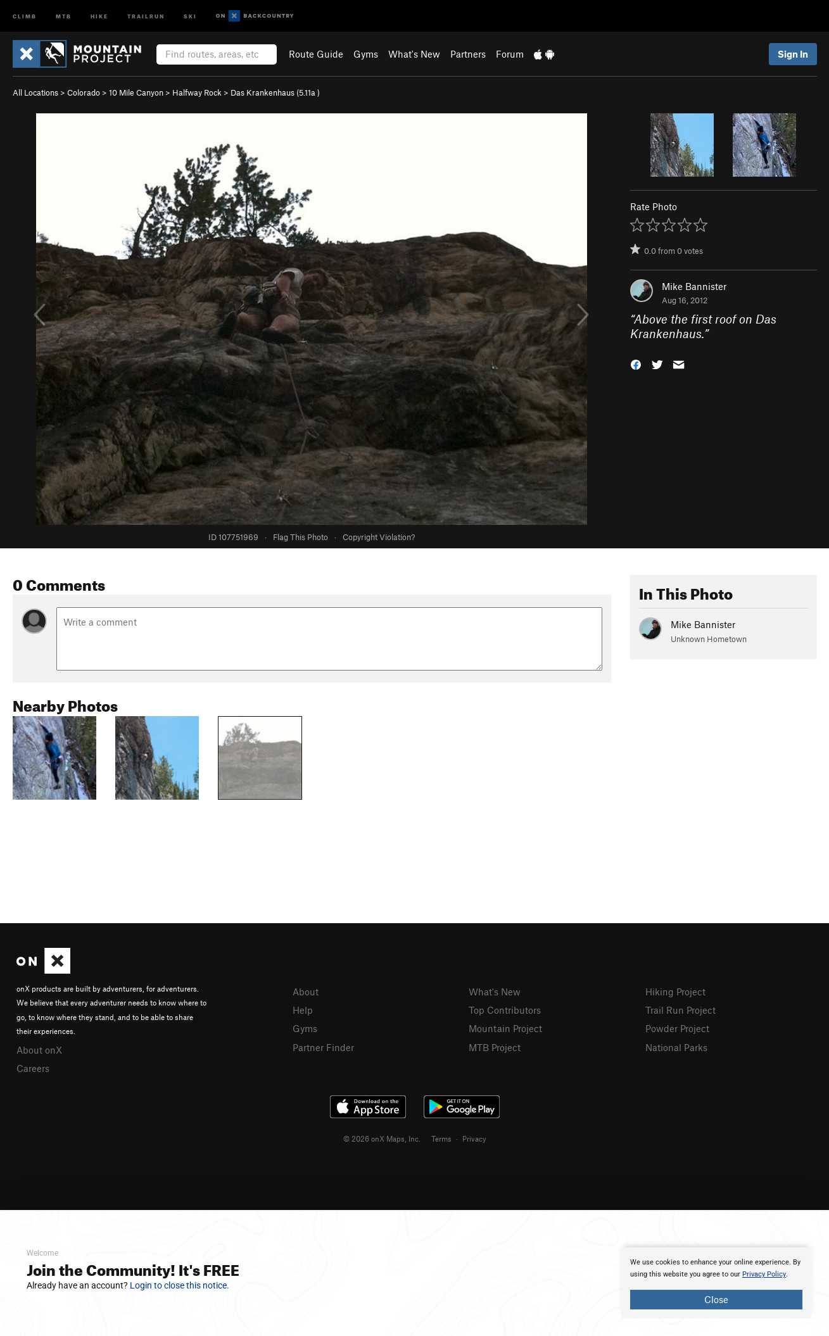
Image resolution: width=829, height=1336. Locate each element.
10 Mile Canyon (136, 92)
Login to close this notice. (179, 1285)
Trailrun (146, 15)
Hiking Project (675, 991)
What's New (414, 54)
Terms (441, 1138)
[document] (716, 1282)
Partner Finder (323, 1047)
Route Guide (316, 54)
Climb (25, 15)
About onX (39, 1050)
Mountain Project (505, 1028)
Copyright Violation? (379, 537)
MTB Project (495, 1047)
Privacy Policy (764, 1274)
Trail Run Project (680, 1010)
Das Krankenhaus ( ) (275, 92)
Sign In (793, 54)
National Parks (676, 1047)
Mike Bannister (694, 286)
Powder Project (677, 1028)
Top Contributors (505, 1010)
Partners (468, 54)
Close (716, 1299)
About (306, 991)
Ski (190, 15)
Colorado (83, 92)
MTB (64, 15)
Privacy (474, 1138)
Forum (510, 54)
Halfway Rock (197, 92)
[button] (636, 363)
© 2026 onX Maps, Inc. (382, 1138)
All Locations (35, 92)
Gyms (365, 54)
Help (303, 1010)
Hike (99, 15)
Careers (32, 1068)
